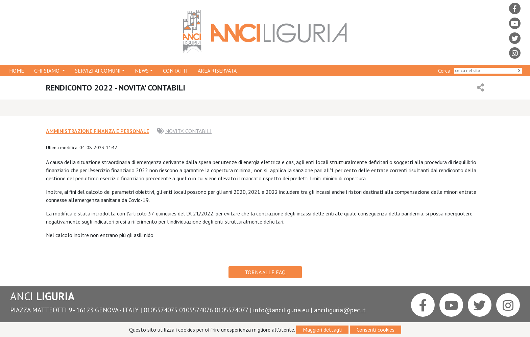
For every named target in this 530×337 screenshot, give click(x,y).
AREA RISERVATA (217, 70)
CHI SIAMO (47, 70)
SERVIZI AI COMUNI (98, 70)
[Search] (488, 71)
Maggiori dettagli (322, 329)
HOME (16, 70)
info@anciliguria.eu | (283, 310)
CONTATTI (175, 70)
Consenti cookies (375, 329)
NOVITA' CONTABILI (188, 131)
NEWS (142, 70)
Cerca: (446, 70)
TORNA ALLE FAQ (265, 272)
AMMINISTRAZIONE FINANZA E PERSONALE (97, 131)
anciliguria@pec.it (340, 310)
